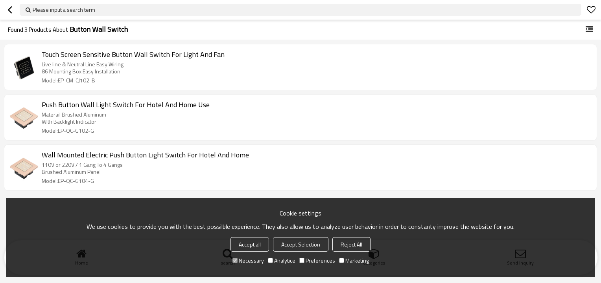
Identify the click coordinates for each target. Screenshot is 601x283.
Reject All (351, 244)
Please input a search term (64, 9)
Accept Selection (300, 244)
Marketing (354, 260)
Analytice (281, 260)
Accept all (250, 244)
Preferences (317, 260)
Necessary (248, 260)
